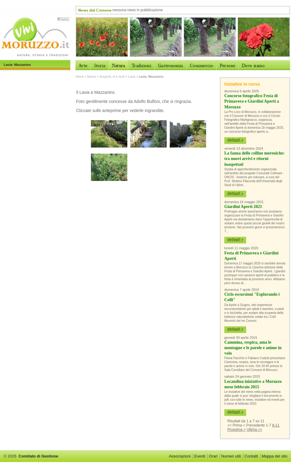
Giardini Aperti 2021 (243, 206)
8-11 (275, 425)
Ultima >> (254, 429)
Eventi (199, 456)
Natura (91, 76)
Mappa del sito (274, 456)
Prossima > (236, 429)
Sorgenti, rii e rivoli (112, 76)
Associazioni (180, 456)
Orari (213, 456)
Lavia (131, 76)
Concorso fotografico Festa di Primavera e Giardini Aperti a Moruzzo (251, 101)
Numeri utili (231, 456)
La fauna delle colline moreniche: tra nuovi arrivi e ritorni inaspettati (254, 158)
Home (79, 76)
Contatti (251, 456)
